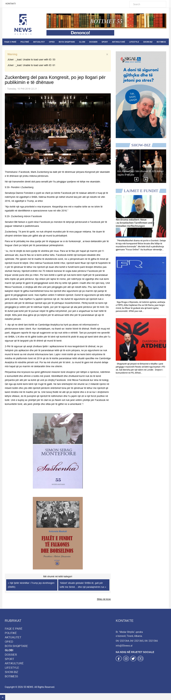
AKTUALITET (39, 42)
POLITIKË (24, 42)
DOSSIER (93, 42)
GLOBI (82, 42)
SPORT (105, 42)
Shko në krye (104, 599)
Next (146, 179)
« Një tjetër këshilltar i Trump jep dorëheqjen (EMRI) (31, 585)
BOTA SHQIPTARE (67, 42)
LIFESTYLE (134, 42)
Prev (136, 179)
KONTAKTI (11, 3)
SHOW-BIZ (148, 42)
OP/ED (52, 42)
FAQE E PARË (10, 42)
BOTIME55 (161, 42)
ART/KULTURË (118, 42)
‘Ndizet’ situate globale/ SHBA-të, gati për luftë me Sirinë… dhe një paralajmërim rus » (83, 585)
